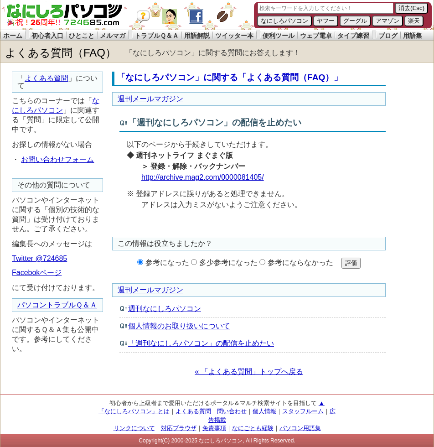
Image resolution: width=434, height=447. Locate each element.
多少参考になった (228, 262)
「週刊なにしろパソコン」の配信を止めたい (201, 343)
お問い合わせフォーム (57, 159)
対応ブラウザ (178, 428)
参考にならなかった (300, 262)
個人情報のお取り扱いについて (179, 326)
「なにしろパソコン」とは (134, 411)
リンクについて (134, 428)
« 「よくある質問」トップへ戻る (249, 371)
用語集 (412, 35)
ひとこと (81, 35)
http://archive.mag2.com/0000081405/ (202, 177)
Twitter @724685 (39, 258)
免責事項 (214, 428)
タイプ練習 (353, 35)
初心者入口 (47, 35)
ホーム (12, 35)
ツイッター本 (234, 35)
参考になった (167, 262)
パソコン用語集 (300, 428)
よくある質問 (46, 78)
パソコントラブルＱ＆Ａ (57, 305)
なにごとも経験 (253, 428)
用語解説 (197, 35)
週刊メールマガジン (150, 99)
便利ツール (278, 35)
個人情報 (264, 411)
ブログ (388, 35)
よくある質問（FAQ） (60, 53)
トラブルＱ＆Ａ (156, 35)
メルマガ (112, 35)
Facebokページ (37, 272)
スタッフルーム (303, 411)
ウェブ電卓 (316, 35)
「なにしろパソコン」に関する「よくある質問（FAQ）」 (229, 77)
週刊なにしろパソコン (164, 308)
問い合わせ (232, 411)
